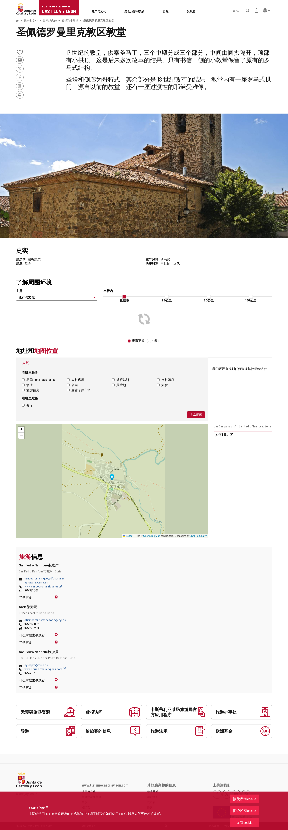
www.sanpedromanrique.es (43, 586)
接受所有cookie (244, 799)
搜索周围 (196, 415)
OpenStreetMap (151, 536)
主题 (19, 291)
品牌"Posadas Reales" (39, 380)
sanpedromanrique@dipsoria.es (44, 578)
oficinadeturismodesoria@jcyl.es (45, 620)
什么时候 (32, 635)
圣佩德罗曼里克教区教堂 (98, 20)
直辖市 (124, 300)
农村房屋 (75, 380)
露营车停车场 (79, 390)
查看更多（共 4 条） (146, 340)
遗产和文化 (31, 20)
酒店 (27, 385)
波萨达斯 (120, 380)
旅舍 (162, 385)
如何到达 (222, 434)
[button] (266, 10)
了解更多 (25, 597)
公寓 (72, 385)
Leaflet (128, 536)
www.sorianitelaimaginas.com (45, 669)
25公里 (167, 300)
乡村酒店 (165, 380)
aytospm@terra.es (36, 582)
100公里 (250, 300)
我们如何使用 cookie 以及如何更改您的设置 (129, 813)
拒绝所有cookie (244, 810)
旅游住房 (30, 390)
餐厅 (27, 405)
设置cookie (244, 822)
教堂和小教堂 (70, 20)
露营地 (119, 385)
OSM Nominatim (198, 536)
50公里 (209, 300)
